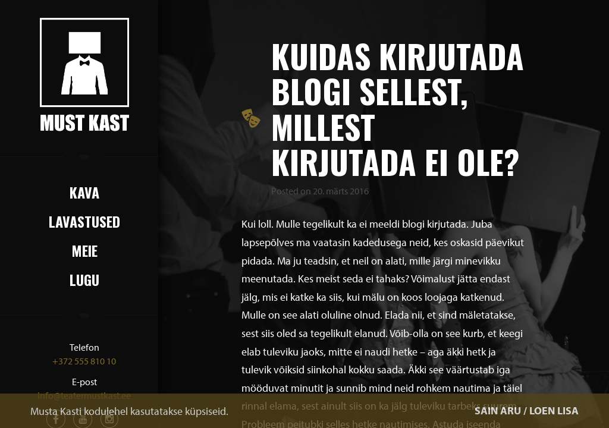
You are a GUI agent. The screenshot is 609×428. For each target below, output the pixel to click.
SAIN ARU (498, 410)
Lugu (84, 279)
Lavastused (84, 221)
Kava (84, 192)
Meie (84, 250)
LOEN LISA (554, 410)
